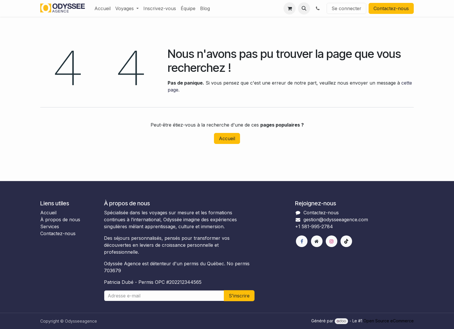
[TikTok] (346, 241)
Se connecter (346, 8)
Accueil (227, 138)
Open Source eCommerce (388, 320)
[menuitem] (102, 8)
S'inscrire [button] (239, 296)
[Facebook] (301, 241)
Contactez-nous (391, 8)
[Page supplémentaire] (317, 241)
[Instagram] (331, 241)
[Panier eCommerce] (289, 8)
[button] (304, 8)
